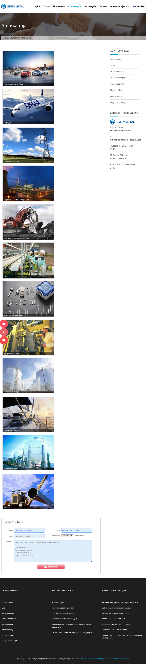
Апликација (74, 6)
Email (57, 530)
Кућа (37, 6)
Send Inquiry (51, 567)
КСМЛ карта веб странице (92, 659)
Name (10, 530)
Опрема (103, 6)
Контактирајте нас (120, 6)
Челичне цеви (116, 59)
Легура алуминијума (119, 102)
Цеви (112, 65)
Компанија (14, 38)
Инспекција (89, 6)
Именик (108, 659)
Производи (59, 6)
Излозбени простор (121, 659)
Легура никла (116, 96)
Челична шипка (117, 84)
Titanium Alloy (116, 90)
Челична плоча (117, 71)
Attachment (56, 536)
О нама (46, 6)
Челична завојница (118, 78)
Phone (10, 536)
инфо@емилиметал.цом (128, 139)
